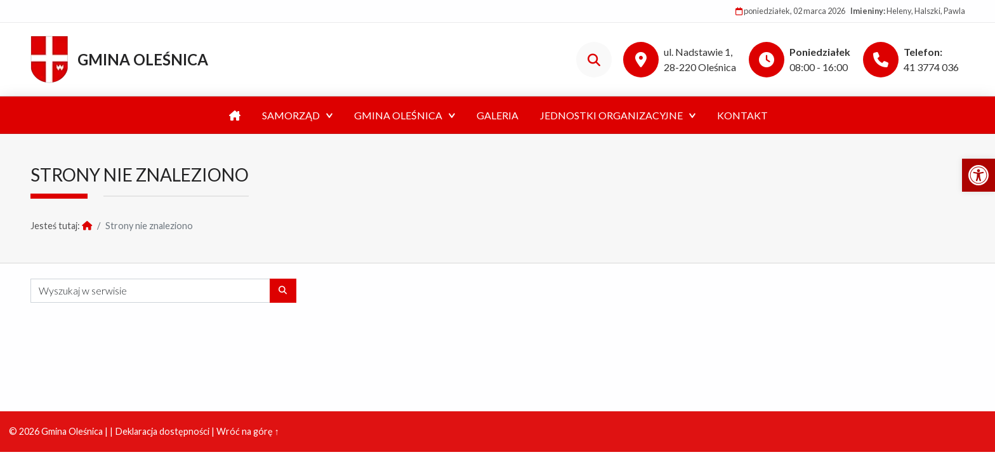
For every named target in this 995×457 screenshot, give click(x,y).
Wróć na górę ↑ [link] (247, 431)
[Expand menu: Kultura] (452, 115)
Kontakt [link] (742, 115)
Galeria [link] (497, 115)
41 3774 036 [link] (931, 67)
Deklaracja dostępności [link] (162, 431)
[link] (978, 175)
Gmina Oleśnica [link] (142, 59)
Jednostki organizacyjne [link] (611, 115)
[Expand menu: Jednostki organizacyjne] (692, 115)
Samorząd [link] (291, 115)
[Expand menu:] (329, 115)
